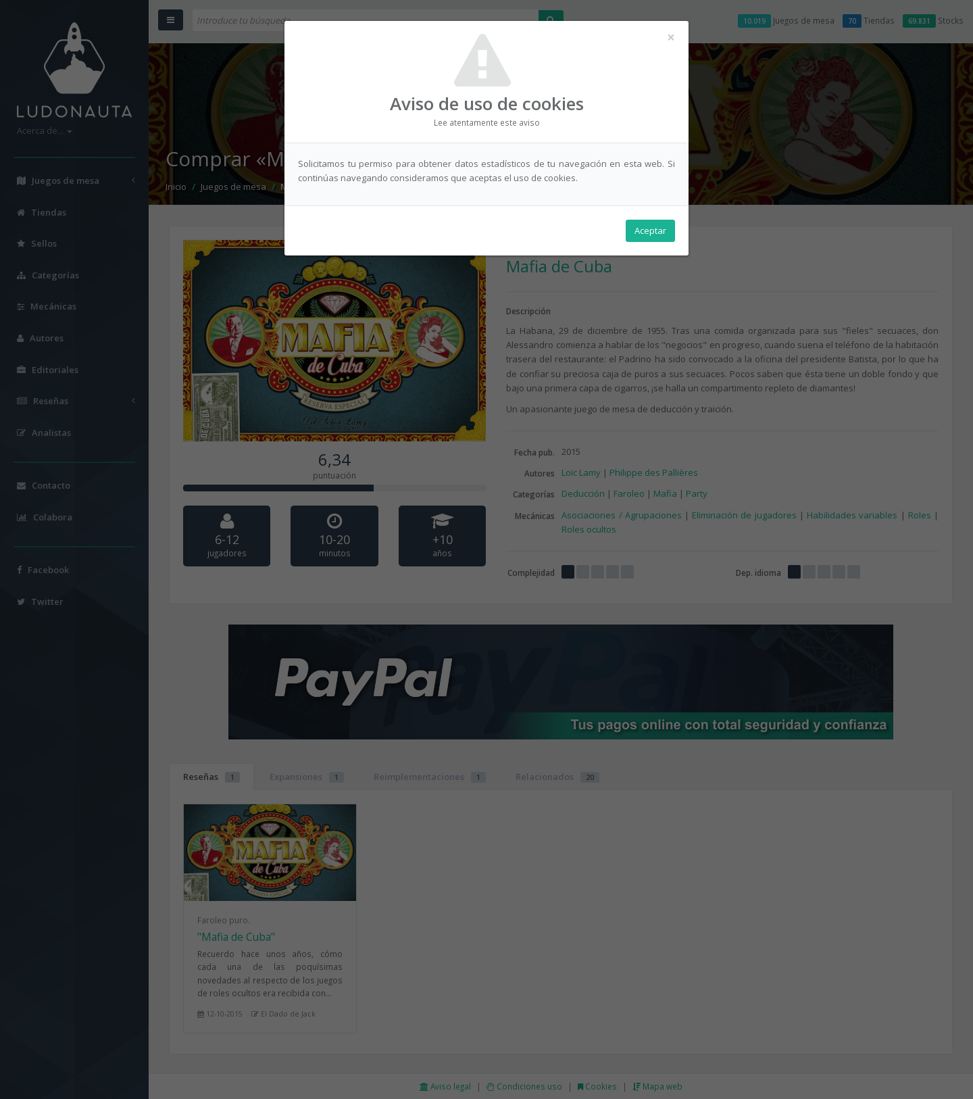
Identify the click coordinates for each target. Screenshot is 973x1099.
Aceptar (650, 230)
